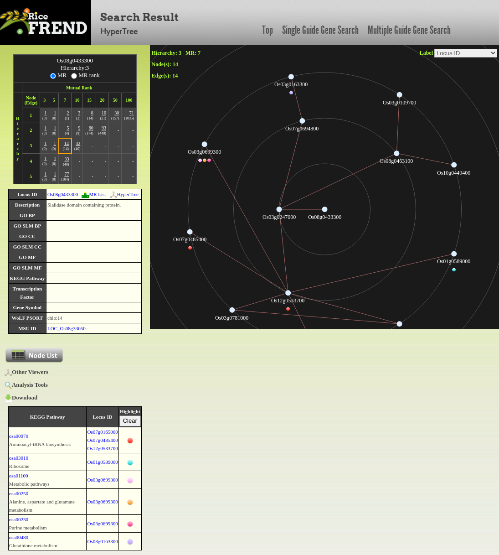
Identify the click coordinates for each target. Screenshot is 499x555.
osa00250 (18, 493)
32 (78, 143)
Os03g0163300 (102, 541)
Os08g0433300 (62, 194)
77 (66, 173)
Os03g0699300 (102, 479)
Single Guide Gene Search (320, 30)
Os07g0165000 (102, 432)
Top (267, 30)
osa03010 (18, 458)
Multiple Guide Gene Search (409, 30)
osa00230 (18, 519)
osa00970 (18, 436)
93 (104, 127)
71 (131, 112)
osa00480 (18, 537)
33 (66, 158)
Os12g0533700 (102, 448)
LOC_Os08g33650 (66, 328)
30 (116, 112)
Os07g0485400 (102, 440)
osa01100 (18, 475)
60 (91, 127)
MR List (94, 194)
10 (104, 112)
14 (66, 143)
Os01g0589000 (102, 462)
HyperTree (124, 194)
